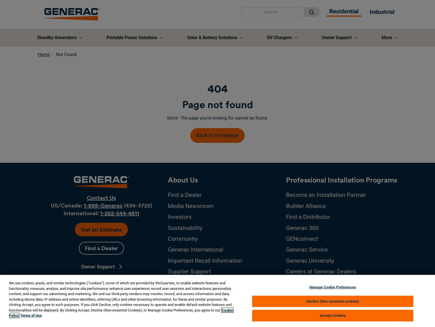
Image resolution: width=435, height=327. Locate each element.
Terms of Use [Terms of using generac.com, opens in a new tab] (31, 315)
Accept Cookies (333, 315)
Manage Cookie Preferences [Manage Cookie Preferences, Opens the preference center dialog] (333, 287)
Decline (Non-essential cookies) (333, 301)
